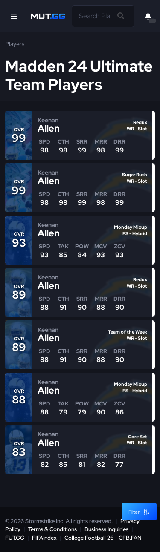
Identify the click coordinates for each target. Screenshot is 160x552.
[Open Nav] (13, 16)
